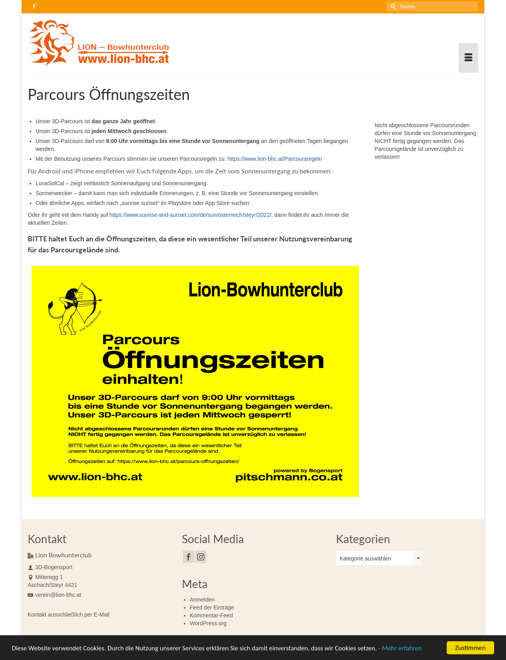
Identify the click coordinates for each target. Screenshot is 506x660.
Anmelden (202, 599)
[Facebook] (188, 557)
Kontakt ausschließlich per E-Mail (69, 614)
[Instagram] (200, 557)
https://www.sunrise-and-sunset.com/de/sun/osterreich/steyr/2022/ (190, 215)
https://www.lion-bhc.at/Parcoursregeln (275, 159)
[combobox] (379, 558)
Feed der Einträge (212, 607)
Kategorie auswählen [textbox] (365, 558)
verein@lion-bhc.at (54, 595)
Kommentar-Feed (211, 615)
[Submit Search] (392, 6)
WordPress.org (208, 623)
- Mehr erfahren (400, 649)
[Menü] (468, 58)
